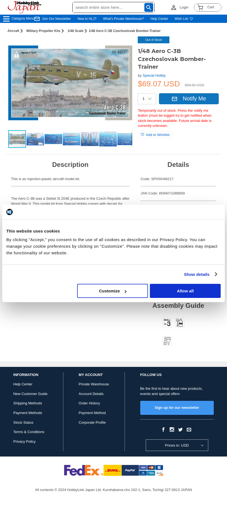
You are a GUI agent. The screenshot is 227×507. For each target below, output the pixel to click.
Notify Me (189, 98)
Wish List (184, 19)
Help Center (159, 19)
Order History (89, 403)
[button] (122, 46)
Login (184, 7)
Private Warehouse (94, 384)
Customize (112, 291)
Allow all (185, 291)
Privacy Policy (24, 441)
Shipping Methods (27, 403)
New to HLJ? (86, 19)
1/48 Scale (75, 31)
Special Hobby (154, 75)
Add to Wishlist (155, 135)
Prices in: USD (177, 445)
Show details (197, 274)
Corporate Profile (92, 422)
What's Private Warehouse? (123, 19)
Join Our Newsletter (56, 19)
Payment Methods (27, 413)
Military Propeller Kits (43, 31)
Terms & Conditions (28, 432)
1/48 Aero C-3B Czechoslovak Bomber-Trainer (125, 31)
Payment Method (92, 413)
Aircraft (13, 31)
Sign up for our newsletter (177, 407)
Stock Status (23, 422)
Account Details (91, 394)
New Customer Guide (30, 394)
